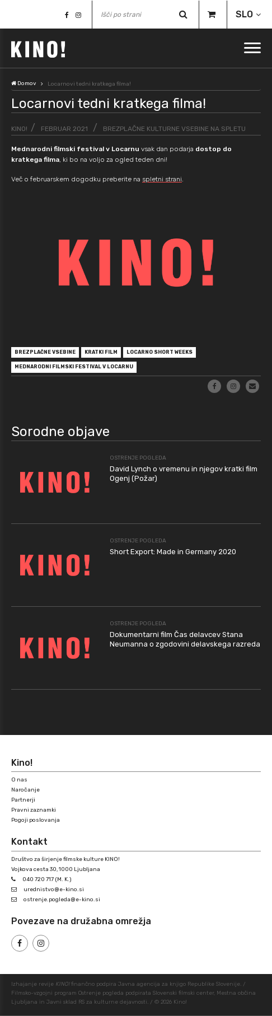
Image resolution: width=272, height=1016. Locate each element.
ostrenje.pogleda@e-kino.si (62, 899)
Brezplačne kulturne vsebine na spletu (174, 129)
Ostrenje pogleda (138, 458)
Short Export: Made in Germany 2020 (173, 551)
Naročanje (25, 789)
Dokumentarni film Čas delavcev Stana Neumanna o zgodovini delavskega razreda (185, 639)
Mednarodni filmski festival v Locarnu (74, 366)
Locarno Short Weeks (159, 352)
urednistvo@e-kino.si (54, 889)
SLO (244, 14)
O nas (19, 779)
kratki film (101, 352)
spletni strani (162, 179)
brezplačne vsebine (45, 352)
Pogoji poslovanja (35, 820)
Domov (23, 83)
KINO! (19, 129)
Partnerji (23, 800)
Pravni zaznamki (33, 810)
